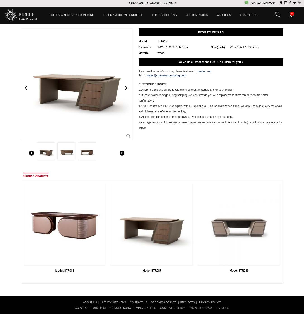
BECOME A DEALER (164, 302)
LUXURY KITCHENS (113, 302)
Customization (197, 15)
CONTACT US (138, 302)
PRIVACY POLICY (210, 302)
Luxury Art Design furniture (72, 15)
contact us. (204, 71)
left (31, 153)
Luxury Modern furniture (123, 15)
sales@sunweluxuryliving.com (166, 75)
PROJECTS (187, 302)
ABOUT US (90, 302)
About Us (224, 15)
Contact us (248, 15)
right (122, 153)
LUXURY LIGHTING (164, 15)
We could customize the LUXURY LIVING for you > (210, 62)
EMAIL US (223, 307)
